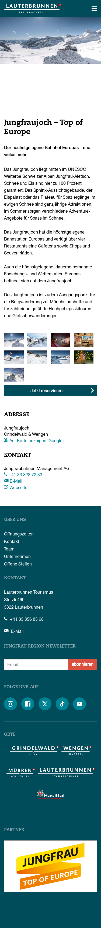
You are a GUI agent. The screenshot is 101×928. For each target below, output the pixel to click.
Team (9, 548)
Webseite (15, 487)
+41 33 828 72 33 (23, 474)
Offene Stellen (18, 563)
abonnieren (82, 664)
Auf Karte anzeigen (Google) (34, 440)
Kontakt (11, 541)
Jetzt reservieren (46, 390)
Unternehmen (17, 556)
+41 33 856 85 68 (24, 619)
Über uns (15, 520)
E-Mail (13, 480)
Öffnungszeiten (19, 533)
